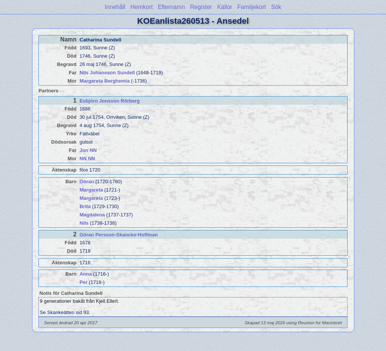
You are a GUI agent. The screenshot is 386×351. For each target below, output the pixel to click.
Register (201, 7)
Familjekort (251, 7)
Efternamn (171, 7)
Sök (276, 7)
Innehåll (115, 7)
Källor (224, 7)
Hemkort (141, 7)
